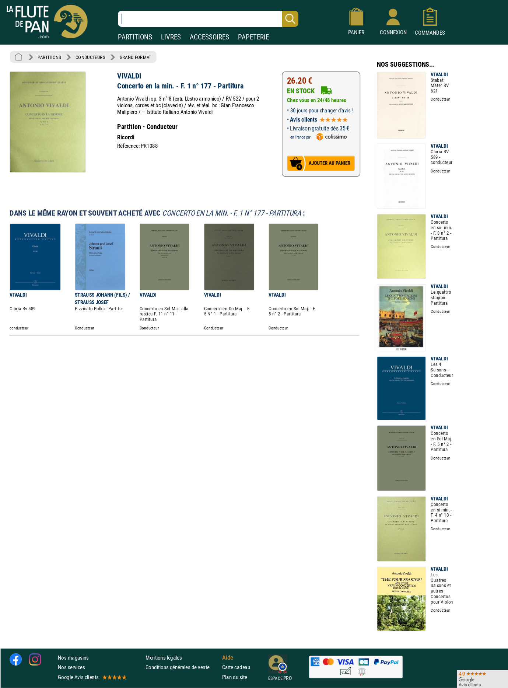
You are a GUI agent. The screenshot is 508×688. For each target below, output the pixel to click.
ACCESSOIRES (209, 37)
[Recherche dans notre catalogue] (208, 19)
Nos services (71, 667)
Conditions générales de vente (182, 667)
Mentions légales (164, 657)
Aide (227, 657)
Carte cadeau (236, 667)
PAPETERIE (253, 37)
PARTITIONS (135, 37)
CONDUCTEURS (90, 57)
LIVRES (171, 37)
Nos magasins (73, 657)
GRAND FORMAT (135, 57)
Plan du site (234, 677)
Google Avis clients (92, 677)
